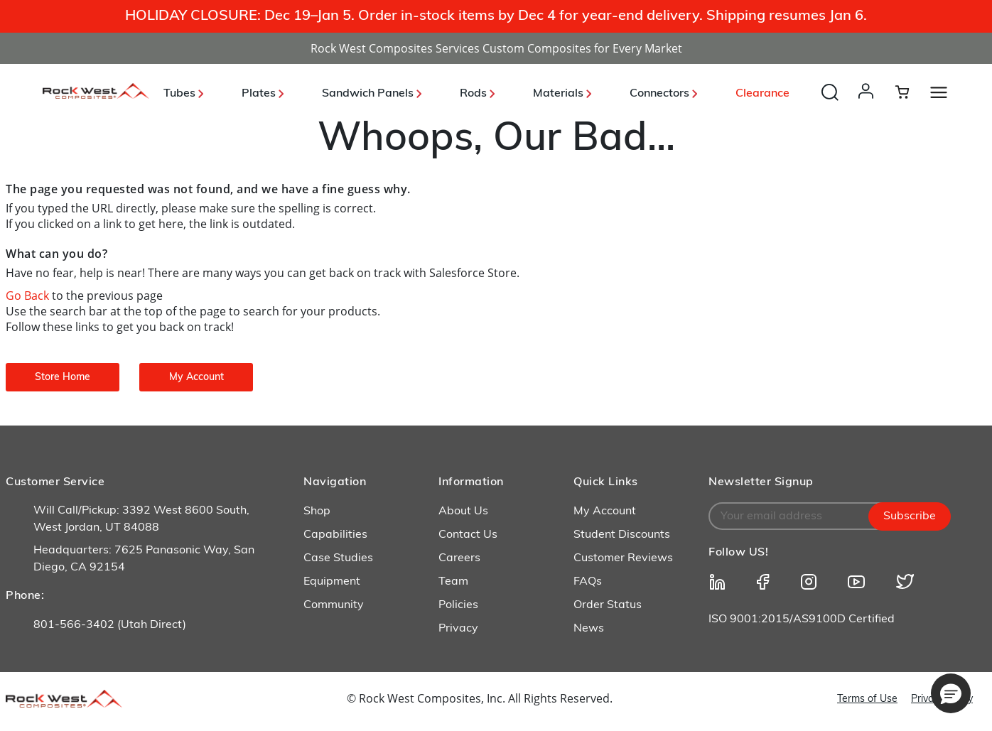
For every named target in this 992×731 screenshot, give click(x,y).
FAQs (587, 581)
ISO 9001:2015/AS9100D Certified (801, 619)
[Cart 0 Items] (910, 91)
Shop (316, 511)
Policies (458, 605)
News (588, 628)
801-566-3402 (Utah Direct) (109, 625)
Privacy (458, 628)
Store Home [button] (62, 377)
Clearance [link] (762, 93)
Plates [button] (263, 93)
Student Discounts (621, 535)
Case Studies (338, 558)
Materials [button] (562, 93)
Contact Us (467, 535)
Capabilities (335, 535)
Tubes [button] (183, 93)
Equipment (331, 581)
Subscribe (909, 516)
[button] (868, 105)
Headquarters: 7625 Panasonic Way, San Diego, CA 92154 (143, 559)
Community (333, 605)
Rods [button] (477, 93)
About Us (463, 511)
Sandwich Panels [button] (371, 93)
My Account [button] (196, 377)
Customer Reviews (623, 558)
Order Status (607, 605)
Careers (459, 558)
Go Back (29, 295)
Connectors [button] (663, 93)
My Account (604, 511)
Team (453, 581)
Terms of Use (867, 699)
